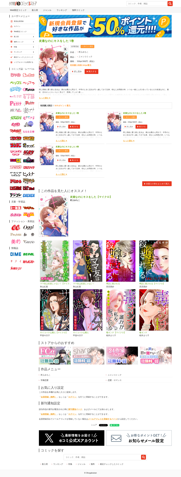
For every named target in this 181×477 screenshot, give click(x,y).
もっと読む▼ (45, 98)
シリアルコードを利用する (23, 62)
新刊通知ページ (75, 409)
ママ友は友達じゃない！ (84, 283)
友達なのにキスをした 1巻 (67, 113)
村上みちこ (83, 52)
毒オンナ (143, 332)
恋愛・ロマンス (115, 380)
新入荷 (35, 10)
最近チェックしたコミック (112, 464)
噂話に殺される (113, 283)
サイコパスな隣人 (81, 332)
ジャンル (47, 10)
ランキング (62, 10)
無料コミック (78, 10)
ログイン (72, 397)
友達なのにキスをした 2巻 (134, 113)
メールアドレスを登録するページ (102, 419)
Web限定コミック (18, 10)
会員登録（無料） (49, 397)
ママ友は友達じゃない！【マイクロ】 (55, 283)
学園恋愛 (44, 380)
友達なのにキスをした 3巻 (67, 147)
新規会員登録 (19, 21)
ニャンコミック (85, 56)
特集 (70, 464)
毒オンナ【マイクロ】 (116, 332)
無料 (93, 464)
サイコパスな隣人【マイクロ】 (54, 332)
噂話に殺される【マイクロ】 (152, 283)
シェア (94, 425)
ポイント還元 (88, 46)
